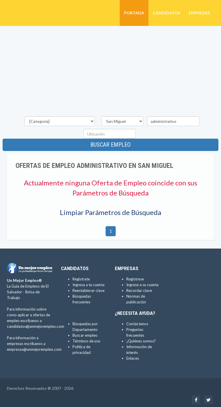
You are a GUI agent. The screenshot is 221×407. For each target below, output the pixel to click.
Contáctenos (137, 323)
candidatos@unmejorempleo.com (35, 326)
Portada (134, 12)
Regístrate (81, 279)
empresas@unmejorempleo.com (34, 349)
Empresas (199, 12)
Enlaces (132, 358)
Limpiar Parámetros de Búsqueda (110, 212)
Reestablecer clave (88, 290)
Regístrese (135, 279)
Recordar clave (139, 290)
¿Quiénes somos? (141, 341)
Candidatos (166, 12)
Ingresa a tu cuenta (88, 284)
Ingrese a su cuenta (142, 284)
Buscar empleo (110, 144)
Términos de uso (86, 341)
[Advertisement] (110, 72)
